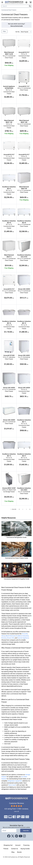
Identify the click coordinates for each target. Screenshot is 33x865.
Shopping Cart (8, 845)
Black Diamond (10, 636)
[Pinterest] (16, 836)
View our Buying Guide (16, 26)
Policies (5, 848)
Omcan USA (10, 638)
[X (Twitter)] (12, 836)
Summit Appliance (23, 638)
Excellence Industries (22, 636)
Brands (19, 852)
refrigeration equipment (14, 781)
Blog (13, 852)
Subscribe (26, 830)
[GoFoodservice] (15, 2)
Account (17, 845)
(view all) (16, 811)
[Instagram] (24, 836)
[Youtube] (20, 836)
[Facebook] (8, 836)
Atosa (3, 636)
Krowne (3, 638)
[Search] (15, 6)
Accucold (25, 634)
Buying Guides (25, 848)
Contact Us (14, 848)
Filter (4, 31)
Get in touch (12, 785)
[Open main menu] (3, 2)
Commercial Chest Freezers (8, 10)
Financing (26, 845)
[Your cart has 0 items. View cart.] (30, 2)
